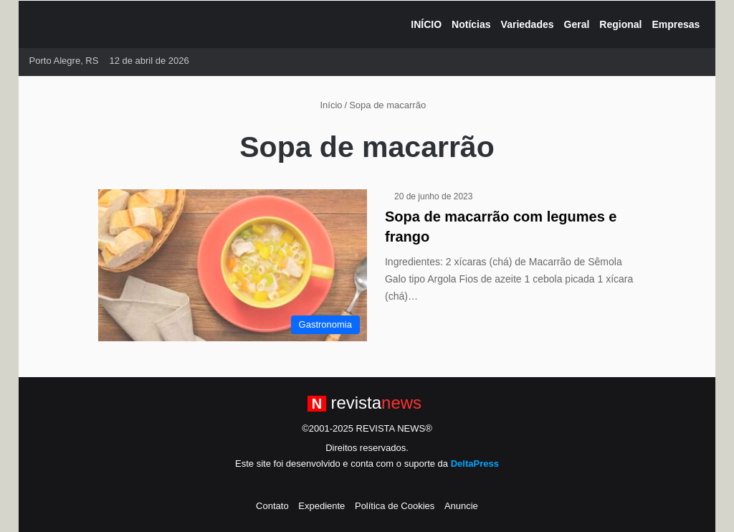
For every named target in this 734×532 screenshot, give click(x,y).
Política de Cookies (394, 505)
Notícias (471, 24)
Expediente (321, 505)
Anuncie (461, 505)
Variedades (527, 24)
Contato (272, 505)
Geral (577, 24)
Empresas (676, 24)
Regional (620, 24)
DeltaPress (475, 463)
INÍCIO (426, 24)
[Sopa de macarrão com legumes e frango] (232, 265)
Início (325, 105)
